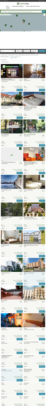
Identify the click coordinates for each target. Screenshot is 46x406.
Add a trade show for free (33, 6)
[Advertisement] (23, 40)
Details (4, 90)
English (43, 0)
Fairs (8, 6)
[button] (22, 19)
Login (2, 0)
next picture (44, 71)
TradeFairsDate (23, 3)
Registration (6, 0)
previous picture (1, 71)
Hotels (8, 8)
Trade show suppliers (18, 6)
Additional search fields (39, 52)
